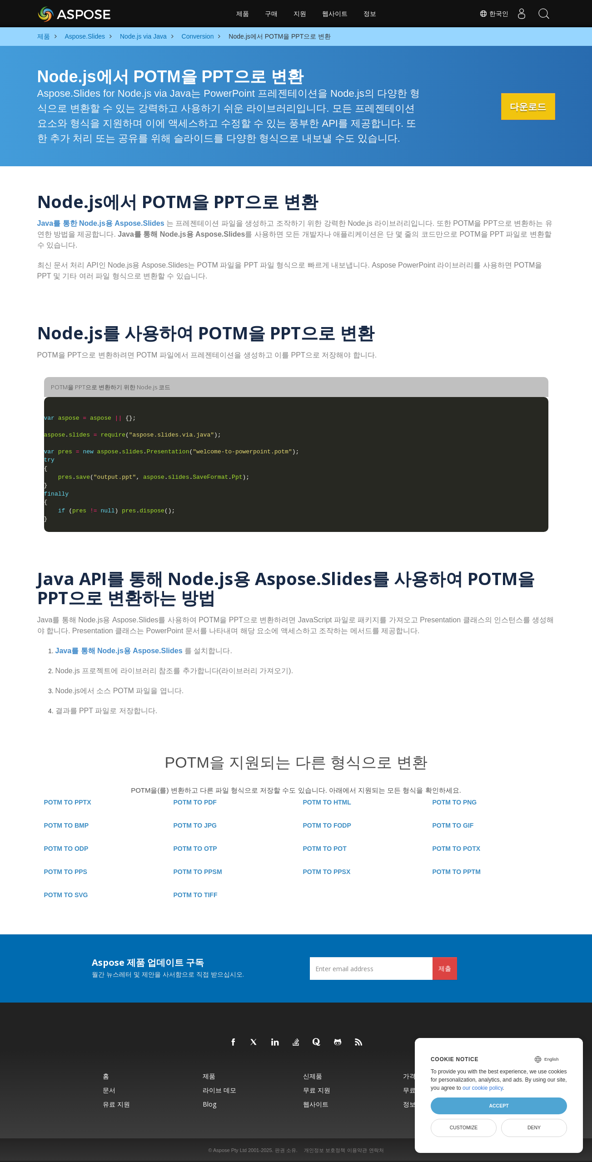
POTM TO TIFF (196, 895)
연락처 (376, 1150)
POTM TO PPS (65, 871)
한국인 (492, 14)
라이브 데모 (219, 1090)
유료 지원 (116, 1104)
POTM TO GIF (453, 825)
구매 (271, 13)
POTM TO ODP (66, 848)
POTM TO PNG (455, 802)
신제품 (312, 1076)
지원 (300, 13)
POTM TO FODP (327, 825)
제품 (242, 13)
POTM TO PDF (195, 802)
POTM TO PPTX (67, 802)
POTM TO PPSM (198, 871)
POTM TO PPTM (457, 871)
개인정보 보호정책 (324, 1150)
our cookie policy (483, 1088)
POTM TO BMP (66, 825)
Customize (464, 1127)
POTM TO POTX (457, 848)
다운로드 (525, 107)
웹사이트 (335, 13)
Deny (534, 1127)
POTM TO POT (325, 848)
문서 (109, 1090)
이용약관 (357, 1150)
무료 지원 (316, 1090)
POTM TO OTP (195, 848)
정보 (369, 13)
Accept (498, 1105)
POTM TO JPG (195, 825)
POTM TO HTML (327, 802)
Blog (209, 1104)
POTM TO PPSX (327, 871)
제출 (444, 968)
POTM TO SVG (66, 895)
